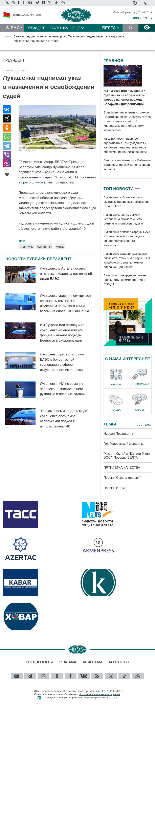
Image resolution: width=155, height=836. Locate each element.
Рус (15, 28)
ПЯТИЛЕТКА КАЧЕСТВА (122, 467)
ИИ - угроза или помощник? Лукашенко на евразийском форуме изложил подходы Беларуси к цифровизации (124, 97)
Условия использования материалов (99, 694)
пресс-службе (32, 182)
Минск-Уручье (122, 12)
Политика (59, 28)
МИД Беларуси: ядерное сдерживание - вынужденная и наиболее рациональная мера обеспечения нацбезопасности (125, 145)
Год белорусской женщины (124, 443)
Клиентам (92, 662)
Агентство (118, 662)
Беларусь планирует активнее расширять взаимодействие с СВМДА (125, 280)
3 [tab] (149, 187)
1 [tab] (137, 187)
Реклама (67, 662)
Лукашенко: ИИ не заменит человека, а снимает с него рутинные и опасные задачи (62, 389)
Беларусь (26, 246)
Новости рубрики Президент (38, 259)
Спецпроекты (39, 662)
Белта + (110, 28)
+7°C (142, 12)
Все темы (144, 425)
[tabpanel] (128, 241)
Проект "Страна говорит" (122, 477)
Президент (36, 28)
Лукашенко (44, 246)
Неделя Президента (119, 433)
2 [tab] (143, 187)
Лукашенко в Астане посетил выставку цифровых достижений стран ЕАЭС (66, 274)
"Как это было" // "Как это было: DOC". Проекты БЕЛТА (127, 455)
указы (60, 246)
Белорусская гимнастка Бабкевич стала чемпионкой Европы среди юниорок (127, 165)
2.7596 (140, 18)
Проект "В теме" (116, 488)
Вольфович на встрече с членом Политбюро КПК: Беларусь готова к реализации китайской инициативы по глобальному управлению (127, 121)
